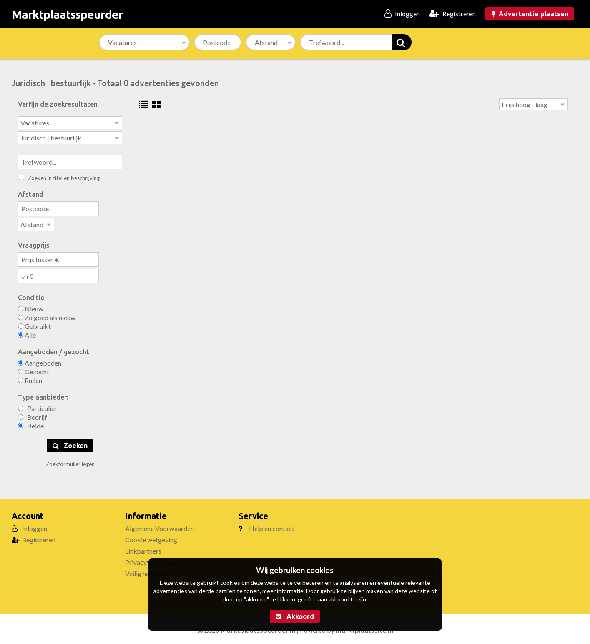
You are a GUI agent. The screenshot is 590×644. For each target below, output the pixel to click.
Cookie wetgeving (151, 537)
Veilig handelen (146, 571)
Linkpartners (143, 548)
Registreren (38, 537)
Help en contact (271, 526)
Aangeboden (39, 360)
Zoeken (70, 443)
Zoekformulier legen (70, 461)
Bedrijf (32, 414)
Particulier (37, 406)
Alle (27, 332)
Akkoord (295, 616)
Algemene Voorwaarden (159, 526)
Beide (31, 423)
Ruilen (30, 378)
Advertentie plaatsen (529, 14)
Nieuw (30, 306)
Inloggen (34, 526)
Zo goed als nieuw (46, 315)
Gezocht (33, 369)
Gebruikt (34, 324)
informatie (290, 590)
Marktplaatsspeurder (67, 14)
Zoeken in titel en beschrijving (59, 176)
